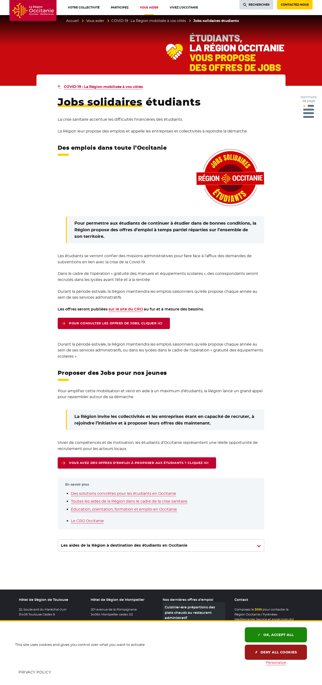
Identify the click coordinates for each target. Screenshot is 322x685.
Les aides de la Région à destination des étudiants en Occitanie (124, 545)
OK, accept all (276, 635)
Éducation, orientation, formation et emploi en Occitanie (124, 509)
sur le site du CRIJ (126, 309)
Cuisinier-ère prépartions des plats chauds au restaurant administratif (190, 612)
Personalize (276, 662)
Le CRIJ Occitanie (87, 521)
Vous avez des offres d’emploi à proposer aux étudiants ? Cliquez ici (139, 463)
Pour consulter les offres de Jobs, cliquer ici (115, 324)
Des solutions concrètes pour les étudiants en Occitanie (123, 493)
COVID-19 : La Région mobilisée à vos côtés (148, 20)
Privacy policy (35, 672)
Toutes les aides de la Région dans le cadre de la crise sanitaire (129, 501)
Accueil (72, 20)
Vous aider (95, 20)
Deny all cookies (276, 652)
